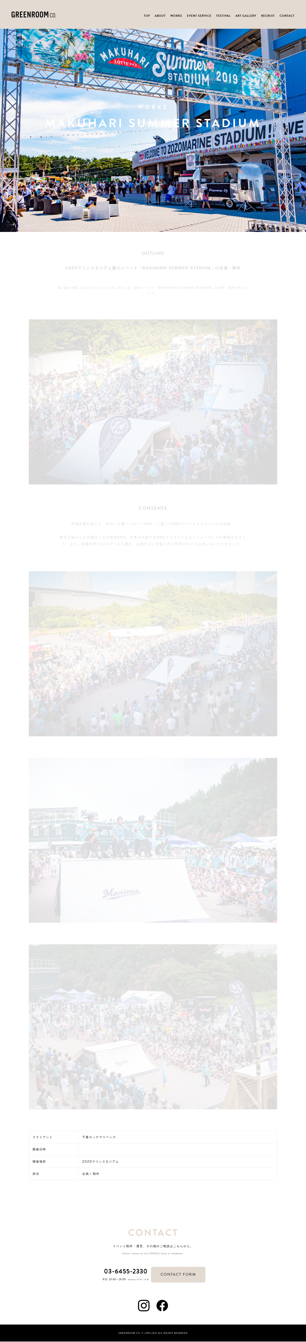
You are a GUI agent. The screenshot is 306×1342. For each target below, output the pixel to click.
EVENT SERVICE (199, 16)
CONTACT (287, 16)
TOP (147, 16)
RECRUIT (268, 16)
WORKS (176, 16)
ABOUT (160, 16)
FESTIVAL (223, 16)
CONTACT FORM (180, 1275)
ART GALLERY (245, 16)
